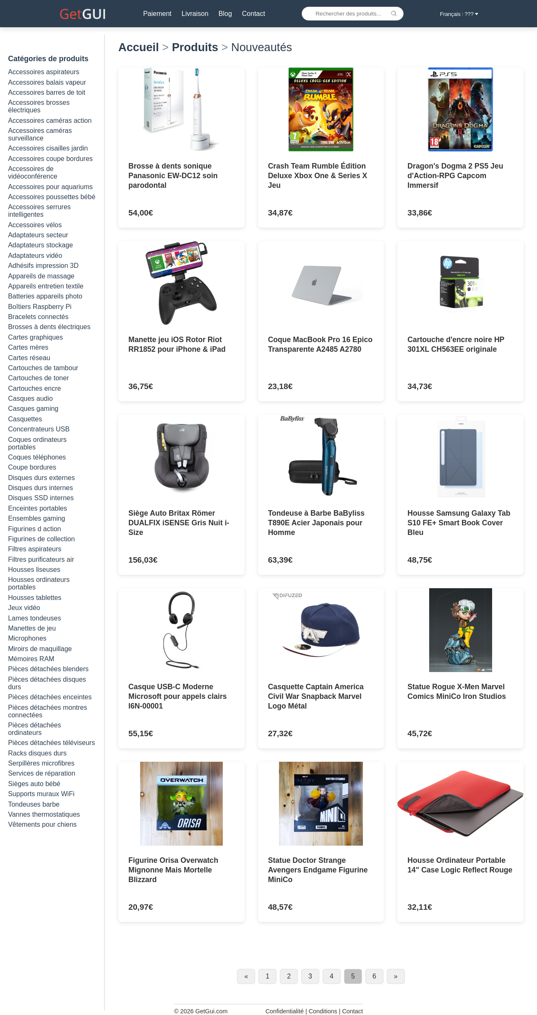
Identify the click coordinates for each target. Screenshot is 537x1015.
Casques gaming (33, 408)
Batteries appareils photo (45, 296)
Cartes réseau (29, 357)
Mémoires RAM (31, 658)
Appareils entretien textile (45, 286)
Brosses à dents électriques (49, 326)
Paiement (156, 13)
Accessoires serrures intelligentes (39, 210)
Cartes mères (28, 347)
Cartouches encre (34, 388)
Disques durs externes (41, 477)
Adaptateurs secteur (38, 235)
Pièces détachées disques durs (47, 683)
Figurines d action (34, 528)
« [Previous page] (246, 976)
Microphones (27, 638)
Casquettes (25, 419)
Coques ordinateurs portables (37, 443)
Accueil (138, 47)
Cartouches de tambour (43, 367)
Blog (224, 13)
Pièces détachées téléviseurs (51, 742)
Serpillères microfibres (41, 763)
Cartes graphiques (35, 337)
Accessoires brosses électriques (39, 106)
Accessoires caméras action (49, 120)
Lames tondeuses (34, 618)
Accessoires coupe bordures (50, 158)
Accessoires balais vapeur (47, 82)
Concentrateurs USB (39, 429)
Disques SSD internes (41, 497)
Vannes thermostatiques (44, 814)
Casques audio (30, 398)
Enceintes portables (37, 508)
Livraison (193, 13)
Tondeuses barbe (34, 804)
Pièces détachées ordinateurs (34, 729)
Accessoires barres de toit (46, 92)
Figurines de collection (41, 539)
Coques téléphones (37, 457)
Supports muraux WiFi (41, 793)
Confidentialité (285, 1011)
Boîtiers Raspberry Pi (39, 306)
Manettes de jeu (32, 628)
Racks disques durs (37, 753)
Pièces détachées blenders (48, 668)
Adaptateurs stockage (40, 245)
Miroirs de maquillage (40, 648)
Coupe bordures (32, 467)
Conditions (323, 1011)
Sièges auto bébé (34, 783)
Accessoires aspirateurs (43, 71)
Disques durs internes (40, 487)
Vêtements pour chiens (42, 824)
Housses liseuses (34, 569)
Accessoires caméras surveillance (40, 134)
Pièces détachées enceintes (49, 697)
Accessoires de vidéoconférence (32, 172)
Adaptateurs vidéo (35, 255)
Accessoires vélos (35, 224)
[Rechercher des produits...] (352, 14)
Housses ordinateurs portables (39, 583)
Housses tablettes (34, 597)
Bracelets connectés (38, 316)
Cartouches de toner (38, 378)
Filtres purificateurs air (41, 559)
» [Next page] (396, 976)
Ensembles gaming (36, 518)
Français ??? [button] (459, 14)
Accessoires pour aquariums (50, 186)
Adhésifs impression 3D (43, 265)
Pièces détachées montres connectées (47, 711)
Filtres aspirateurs (34, 549)
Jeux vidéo (24, 607)
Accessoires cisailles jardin (48, 148)
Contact (252, 13)
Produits (195, 47)
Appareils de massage (41, 276)
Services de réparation (41, 773)
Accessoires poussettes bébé (51, 196)
